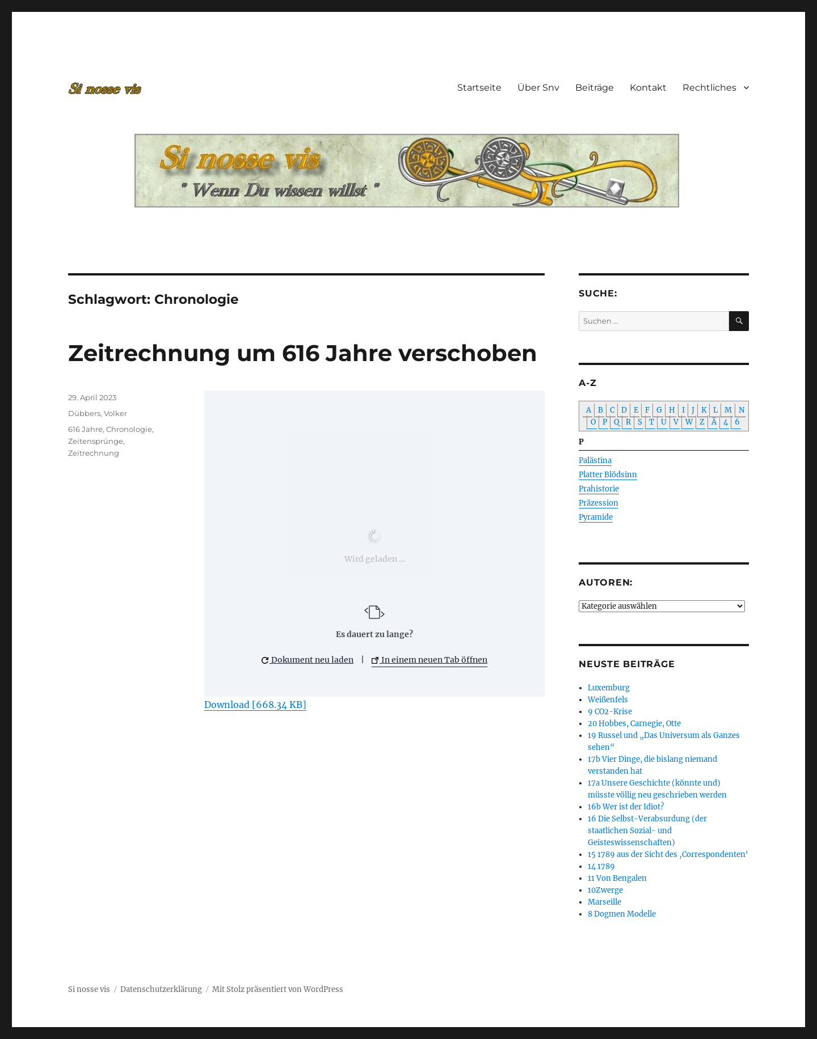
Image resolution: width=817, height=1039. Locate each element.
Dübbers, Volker (97, 413)
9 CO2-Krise (610, 711)
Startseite (479, 87)
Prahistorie (599, 489)
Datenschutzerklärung (161, 989)
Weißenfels (608, 700)
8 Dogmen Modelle (622, 914)
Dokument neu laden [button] (307, 660)
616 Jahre (85, 429)
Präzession (598, 503)
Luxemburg (609, 688)
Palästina (595, 460)
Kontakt (648, 87)
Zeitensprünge (95, 441)
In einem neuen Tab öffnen (429, 660)
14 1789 (601, 866)
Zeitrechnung (93, 452)
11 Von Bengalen (617, 878)
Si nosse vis (89, 989)
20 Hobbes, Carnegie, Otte (634, 723)
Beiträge (594, 87)
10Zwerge (605, 890)
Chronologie (129, 429)
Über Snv (538, 87)
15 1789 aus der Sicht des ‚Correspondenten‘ (668, 854)
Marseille (604, 902)
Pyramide (596, 517)
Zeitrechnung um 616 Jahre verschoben (302, 353)
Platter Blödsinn (608, 475)
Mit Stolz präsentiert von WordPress (277, 989)
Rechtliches (709, 87)
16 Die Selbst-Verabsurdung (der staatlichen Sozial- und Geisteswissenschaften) (647, 830)
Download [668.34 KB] (255, 704)
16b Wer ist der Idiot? (626, 807)
